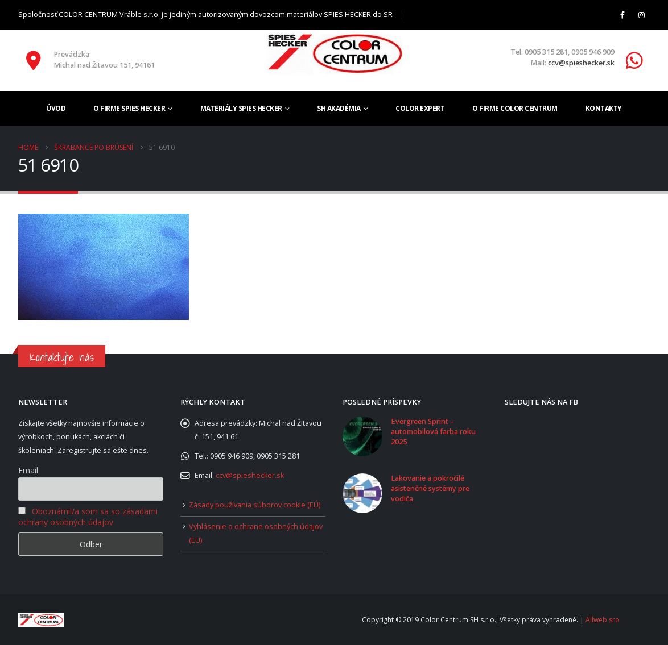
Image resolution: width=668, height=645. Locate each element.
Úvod (55, 108)
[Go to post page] (362, 435)
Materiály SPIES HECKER (241, 108)
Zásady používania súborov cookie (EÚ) (254, 505)
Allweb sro (602, 620)
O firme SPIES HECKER (129, 108)
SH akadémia (339, 108)
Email (28, 470)
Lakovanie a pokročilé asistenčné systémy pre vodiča (430, 488)
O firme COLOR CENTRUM (515, 108)
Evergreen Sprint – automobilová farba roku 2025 (433, 432)
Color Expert (419, 108)
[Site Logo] (334, 53)
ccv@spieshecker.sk (581, 63)
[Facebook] (622, 15)
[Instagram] (641, 15)
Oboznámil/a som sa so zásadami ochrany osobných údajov (88, 516)
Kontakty (603, 108)
